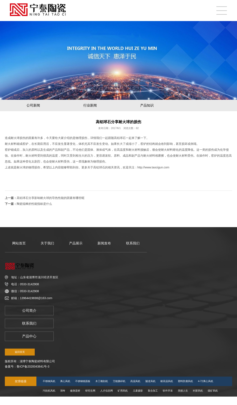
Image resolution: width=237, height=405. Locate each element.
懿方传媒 (83, 400)
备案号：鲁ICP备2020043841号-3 (27, 366)
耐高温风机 (166, 381)
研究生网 (90, 390)
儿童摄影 (138, 390)
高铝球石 (120, 138)
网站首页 (19, 243)
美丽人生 (183, 390)
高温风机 (135, 381)
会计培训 (68, 400)
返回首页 (20, 351)
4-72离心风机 (205, 381)
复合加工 (153, 390)
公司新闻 (33, 105)
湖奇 (62, 390)
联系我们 (133, 243)
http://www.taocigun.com (153, 167)
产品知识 (147, 105)
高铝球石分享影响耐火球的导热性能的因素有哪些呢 (50, 198)
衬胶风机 (198, 390)
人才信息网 (106, 390)
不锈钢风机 (49, 381)
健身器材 (75, 390)
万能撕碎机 (119, 381)
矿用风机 (123, 390)
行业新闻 (90, 105)
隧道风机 (150, 381)
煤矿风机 (213, 390)
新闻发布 (104, 243)
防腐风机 (113, 400)
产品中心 (29, 336)
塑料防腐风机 (185, 381)
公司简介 (29, 311)
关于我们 (47, 243)
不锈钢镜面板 (82, 381)
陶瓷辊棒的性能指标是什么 (34, 203)
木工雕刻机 (101, 381)
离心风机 (65, 381)
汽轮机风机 (49, 390)
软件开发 (168, 390)
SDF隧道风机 (50, 400)
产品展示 (76, 243)
